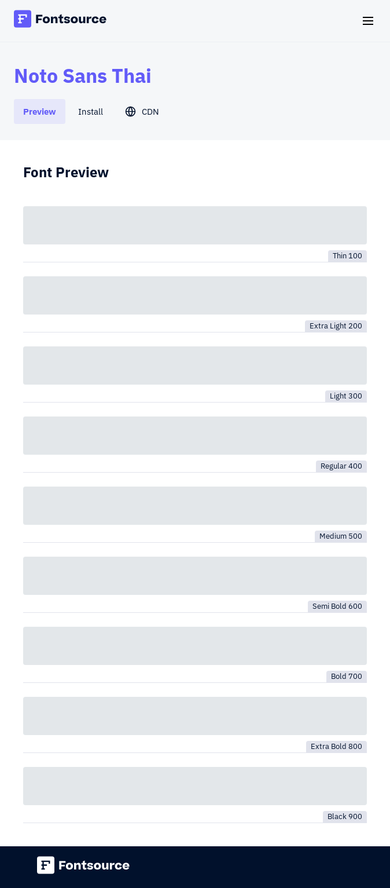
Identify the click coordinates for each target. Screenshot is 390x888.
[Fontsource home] (60, 20)
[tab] (39, 111)
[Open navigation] (368, 21)
